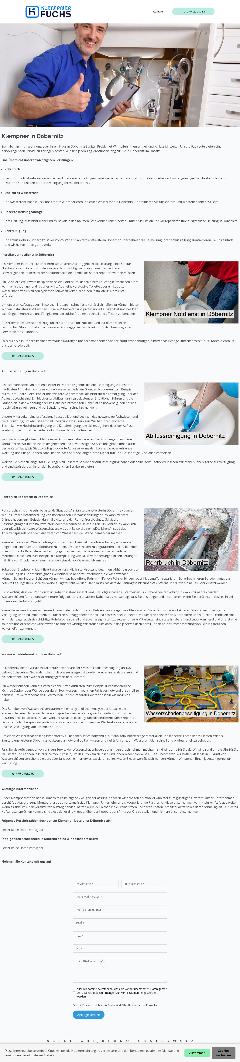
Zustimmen (197, 1053)
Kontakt (158, 11)
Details (49, 1055)
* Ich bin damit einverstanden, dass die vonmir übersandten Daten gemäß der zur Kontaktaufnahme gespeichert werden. (122, 992)
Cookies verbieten (223, 1053)
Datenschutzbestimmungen (98, 992)
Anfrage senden (88, 1015)
